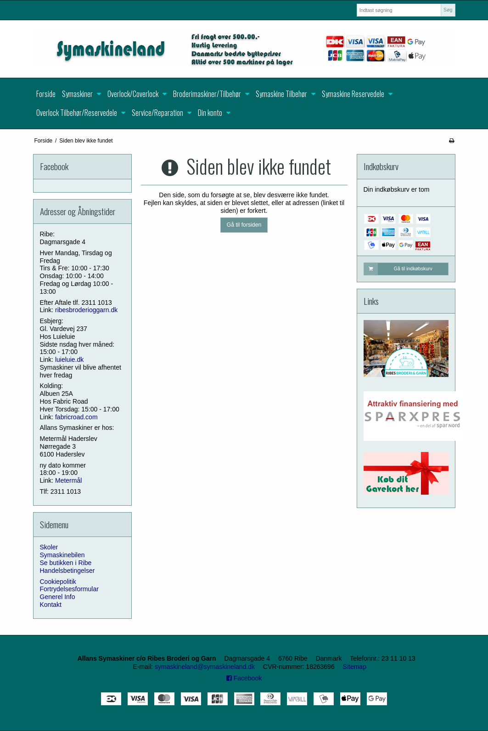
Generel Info (57, 596)
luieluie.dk (69, 359)
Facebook (244, 678)
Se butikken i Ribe (66, 562)
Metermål (68, 480)
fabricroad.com (76, 417)
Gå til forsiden (244, 225)
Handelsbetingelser (67, 570)
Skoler (49, 547)
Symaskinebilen (62, 555)
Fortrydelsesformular (69, 589)
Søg (447, 9)
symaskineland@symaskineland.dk (205, 666)
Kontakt (51, 604)
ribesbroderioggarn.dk (86, 310)
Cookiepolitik (58, 581)
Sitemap (354, 666)
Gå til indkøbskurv (398, 269)
